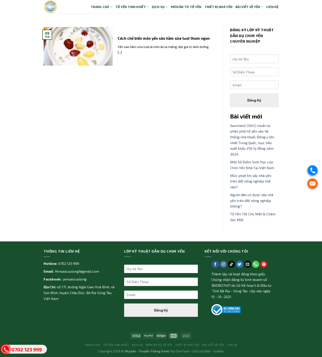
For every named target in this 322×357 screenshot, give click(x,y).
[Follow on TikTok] (231, 264)
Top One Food (179, 351)
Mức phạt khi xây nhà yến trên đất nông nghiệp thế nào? (250, 181)
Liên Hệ (272, 7)
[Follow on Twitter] (239, 264)
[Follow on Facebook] (215, 264)
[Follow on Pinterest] (263, 264)
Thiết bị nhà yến (219, 7)
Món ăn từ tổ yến (186, 7)
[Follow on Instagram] (223, 264)
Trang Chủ (101, 7)
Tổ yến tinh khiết (132, 7)
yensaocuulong (75, 279)
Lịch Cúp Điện (201, 351)
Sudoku (219, 351)
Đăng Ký (254, 100)
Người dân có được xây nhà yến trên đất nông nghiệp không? (251, 200)
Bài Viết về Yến (249, 7)
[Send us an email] (247, 264)
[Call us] (255, 264)
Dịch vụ (160, 7)
